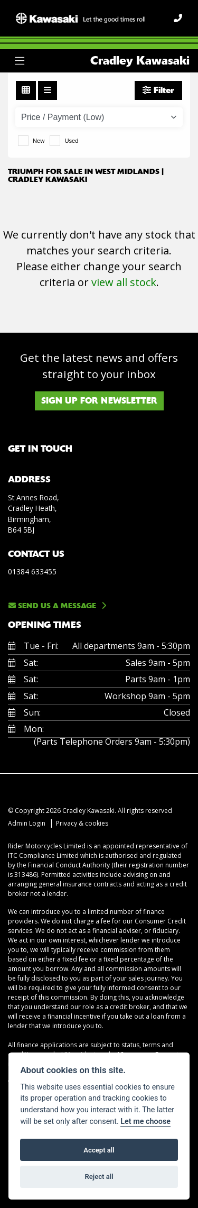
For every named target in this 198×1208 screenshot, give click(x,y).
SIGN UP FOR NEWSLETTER (99, 400)
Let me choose (145, 1121)
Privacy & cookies (82, 823)
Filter (158, 90)
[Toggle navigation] (19, 61)
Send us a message (52, 605)
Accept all (98, 1150)
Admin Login (26, 823)
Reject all (98, 1176)
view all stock (123, 282)
